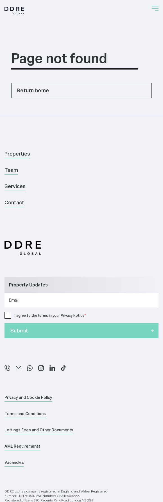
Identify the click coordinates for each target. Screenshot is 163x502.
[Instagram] (41, 368)
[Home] (14, 10)
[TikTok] (63, 368)
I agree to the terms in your (49, 315)
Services (15, 186)
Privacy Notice (72, 315)
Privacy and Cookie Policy (28, 397)
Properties (17, 154)
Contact (14, 202)
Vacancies (14, 462)
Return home (33, 90)
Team (11, 170)
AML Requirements (22, 446)
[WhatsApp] (30, 368)
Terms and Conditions (25, 413)
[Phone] (7, 368)
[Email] (18, 368)
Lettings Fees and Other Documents (38, 429)
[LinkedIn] (52, 368)
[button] (155, 8)
